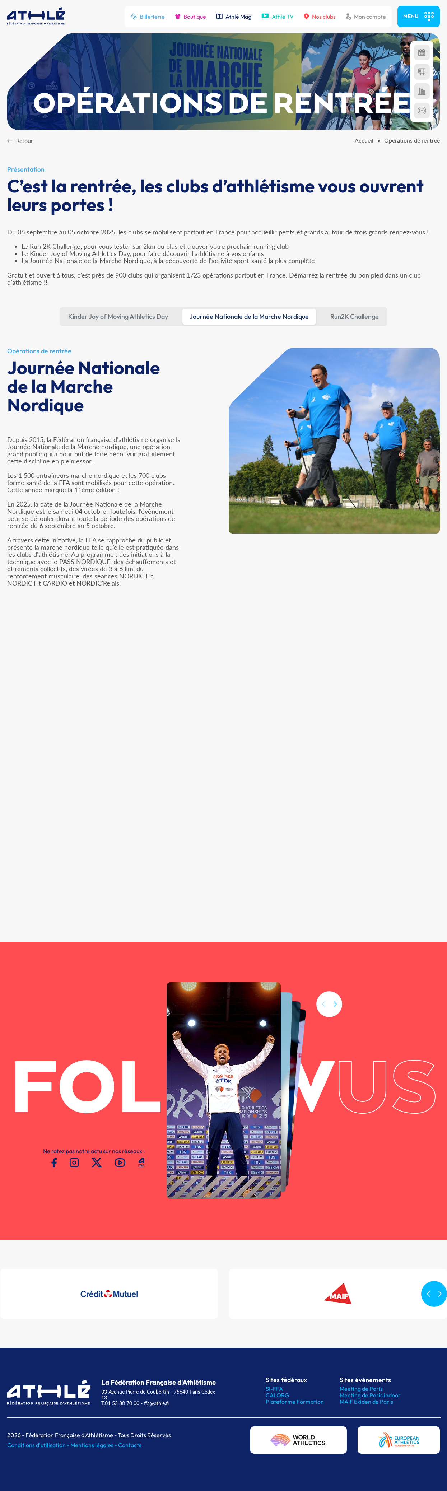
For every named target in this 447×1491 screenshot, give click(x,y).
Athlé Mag (233, 16)
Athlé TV (277, 16)
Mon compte (366, 16)
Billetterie (147, 16)
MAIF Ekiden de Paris (366, 1401)
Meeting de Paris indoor (370, 1395)
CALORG (277, 1395)
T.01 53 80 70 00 (120, 1403)
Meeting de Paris (361, 1388)
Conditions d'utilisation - (38, 1445)
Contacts (129, 1445)
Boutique (190, 16)
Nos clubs (320, 16)
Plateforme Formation (295, 1401)
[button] (335, 1019)
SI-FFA (274, 1388)
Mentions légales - (94, 1445)
